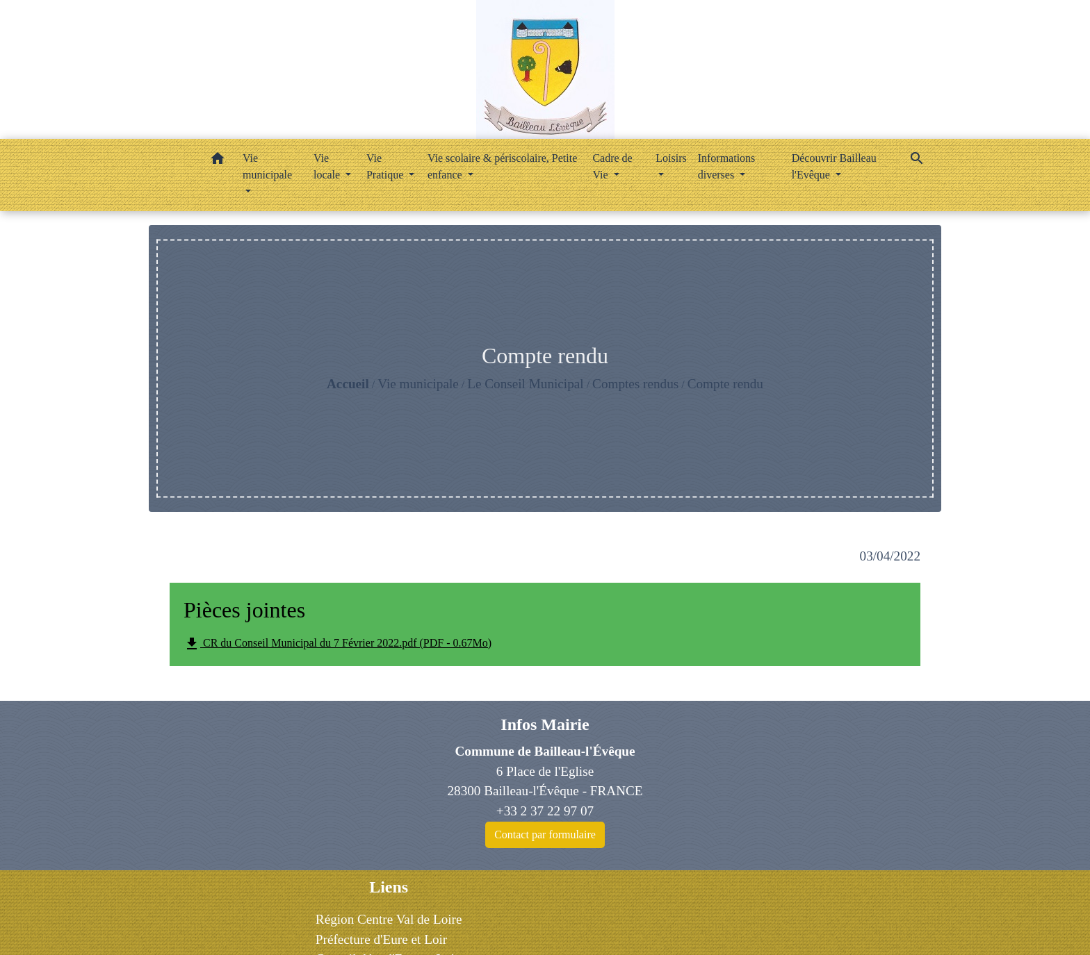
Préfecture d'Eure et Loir (381, 939)
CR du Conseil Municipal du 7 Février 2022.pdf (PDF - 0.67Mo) (337, 644)
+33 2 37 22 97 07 (545, 811)
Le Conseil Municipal (525, 383)
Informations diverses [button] (727, 166)
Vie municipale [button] (267, 166)
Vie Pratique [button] (386, 166)
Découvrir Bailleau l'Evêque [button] (834, 166)
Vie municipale (418, 383)
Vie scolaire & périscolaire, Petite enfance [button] (502, 166)
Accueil (348, 383)
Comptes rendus (635, 383)
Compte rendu (725, 383)
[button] (217, 160)
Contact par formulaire (545, 834)
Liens (388, 887)
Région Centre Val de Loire (389, 919)
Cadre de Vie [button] (612, 166)
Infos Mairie (545, 724)
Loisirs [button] (671, 158)
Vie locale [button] (328, 166)
